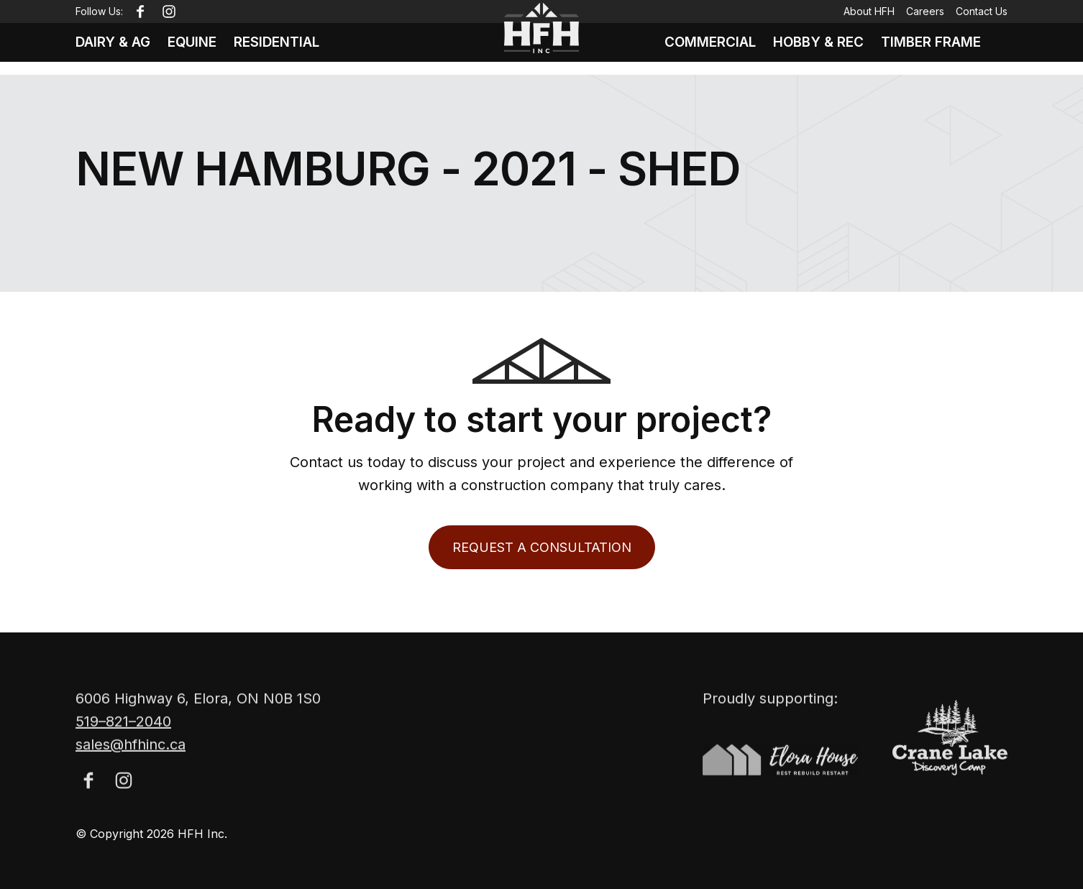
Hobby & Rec (818, 48)
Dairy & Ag (115, 48)
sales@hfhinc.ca (131, 764)
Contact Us (981, 11)
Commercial (703, 48)
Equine (198, 48)
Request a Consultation (541, 547)
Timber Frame (937, 48)
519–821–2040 (123, 741)
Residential (287, 48)
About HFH (869, 11)
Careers (925, 11)
